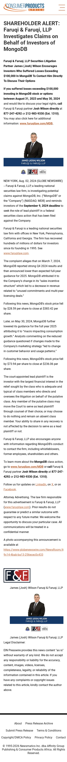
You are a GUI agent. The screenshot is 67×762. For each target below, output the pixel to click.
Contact (61, 737)
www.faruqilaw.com (16, 253)
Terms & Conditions (49, 730)
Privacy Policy (43, 737)
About (18, 723)
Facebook (10, 489)
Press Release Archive (39, 723)
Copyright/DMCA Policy (16, 737)
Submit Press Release (19, 730)
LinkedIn (41, 484)
